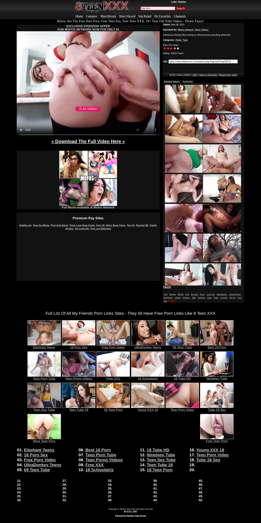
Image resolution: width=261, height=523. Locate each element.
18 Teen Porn (113, 408)
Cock (240, 298)
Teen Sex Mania (41, 225)
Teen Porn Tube (44, 377)
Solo (165, 301)
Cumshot (224, 298)
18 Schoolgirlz (148, 377)
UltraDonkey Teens (148, 345)
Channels (180, 16)
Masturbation (222, 294)
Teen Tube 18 (78, 408)
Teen (185, 40)
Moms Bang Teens (115, 225)
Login (174, 1)
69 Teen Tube (182, 345)
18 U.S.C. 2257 (130, 511)
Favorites (188, 82)
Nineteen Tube (216, 377)
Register (182, 1)
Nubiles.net (25, 225)
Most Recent (108, 16)
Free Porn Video (113, 345)
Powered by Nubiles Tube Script (130, 516)
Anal (187, 294)
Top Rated (144, 16)
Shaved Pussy (235, 294)
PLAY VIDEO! (88, 108)
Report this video (228, 75)
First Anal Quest (59, 225)
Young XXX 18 (148, 408)
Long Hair (211, 294)
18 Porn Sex (78, 345)
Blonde (180, 294)
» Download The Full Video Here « (88, 141)
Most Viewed (127, 16)
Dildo (194, 298)
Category (91, 16)
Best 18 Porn (216, 345)
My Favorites (162, 16)
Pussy (202, 294)
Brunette (194, 294)
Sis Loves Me (82, 228)
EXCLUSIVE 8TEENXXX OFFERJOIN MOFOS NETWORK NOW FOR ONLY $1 (88, 28)
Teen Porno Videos (78, 377)
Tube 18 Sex (216, 408)
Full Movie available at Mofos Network (88, 206)
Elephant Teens (44, 345)
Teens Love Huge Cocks (82, 225)
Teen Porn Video (182, 408)
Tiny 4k (130, 225)
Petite (179, 40)
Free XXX (113, 377)
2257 (195, 75)
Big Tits (232, 298)
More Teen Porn (44, 439)
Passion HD (142, 225)
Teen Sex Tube (44, 408)
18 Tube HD (182, 377)
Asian (209, 298)
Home (79, 16)
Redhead (201, 298)
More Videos (201, 29)
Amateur (186, 298)
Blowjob (172, 294)
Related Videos (172, 82)
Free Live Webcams (101, 228)
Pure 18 (100, 225)
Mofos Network (186, 29)
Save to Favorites (208, 75)
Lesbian (177, 298)
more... (173, 300)
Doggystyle (168, 298)
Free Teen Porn (216, 439)
